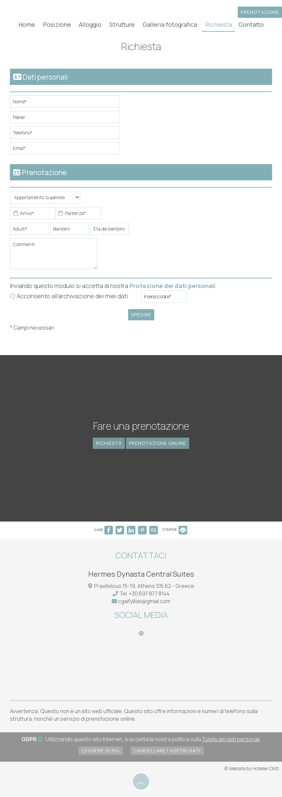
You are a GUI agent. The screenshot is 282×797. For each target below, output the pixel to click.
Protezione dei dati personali (172, 286)
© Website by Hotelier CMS (252, 768)
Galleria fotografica (170, 24)
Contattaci (141, 555)
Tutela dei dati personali (231, 739)
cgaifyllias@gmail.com (144, 601)
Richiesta (218, 24)
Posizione (57, 24)
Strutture (122, 24)
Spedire (141, 314)
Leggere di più (101, 750)
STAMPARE (174, 529)
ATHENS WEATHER (141, 669)
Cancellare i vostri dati (167, 750)
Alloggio (90, 24)
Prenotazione (260, 12)
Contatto (251, 24)
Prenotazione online (157, 443)
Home (26, 24)
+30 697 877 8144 (149, 593)
